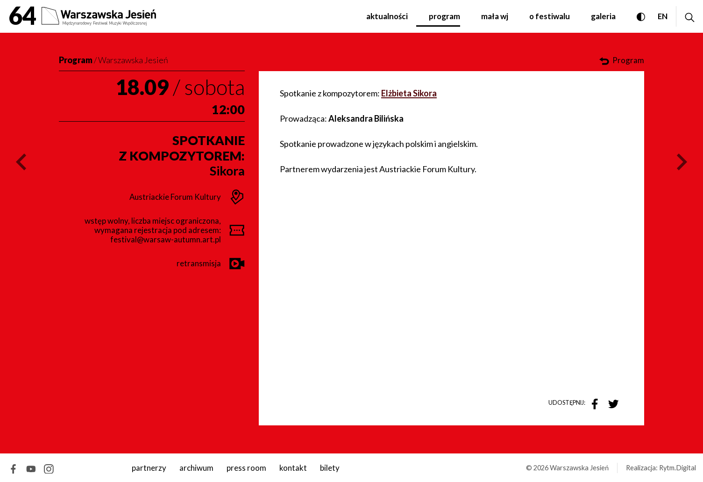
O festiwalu (549, 16)
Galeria (603, 16)
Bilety (330, 468)
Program (444, 16)
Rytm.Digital (677, 468)
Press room (246, 468)
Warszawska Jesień (133, 60)
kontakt (293, 468)
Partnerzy (149, 468)
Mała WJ (494, 16)
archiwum (196, 468)
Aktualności (387, 16)
